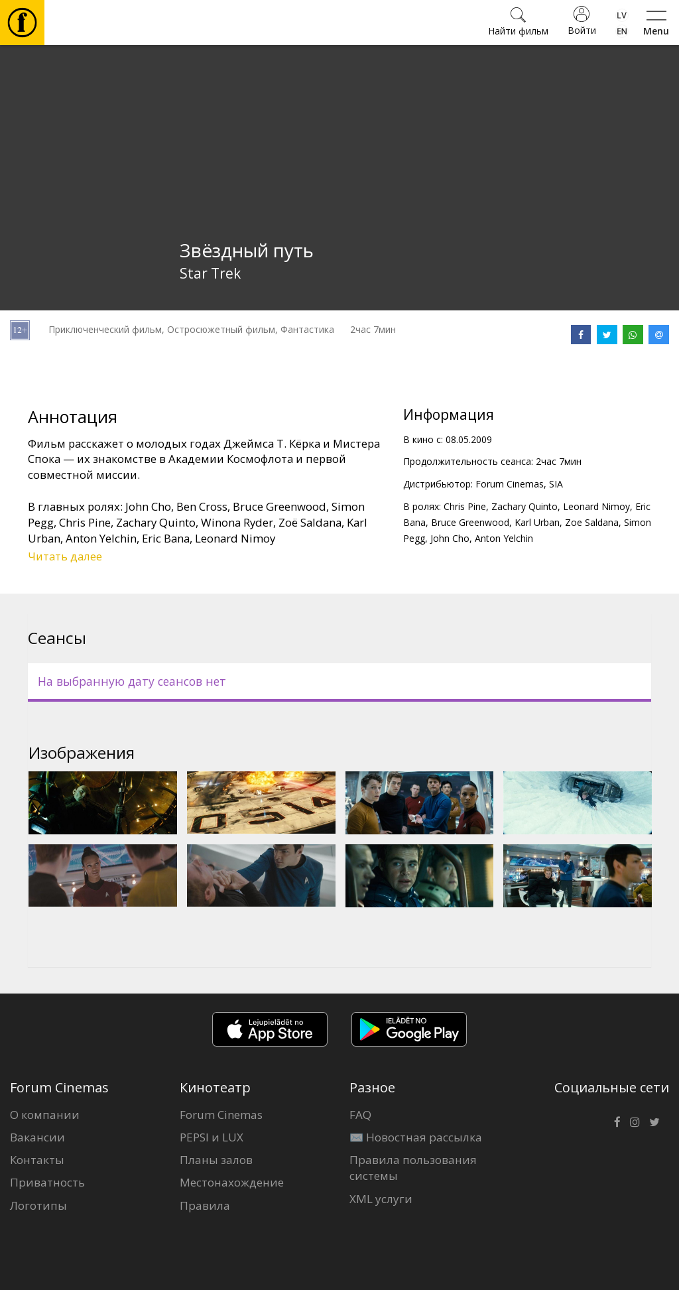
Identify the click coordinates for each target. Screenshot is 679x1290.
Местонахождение (232, 1182)
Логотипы (38, 1205)
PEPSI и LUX (211, 1137)
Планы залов (216, 1159)
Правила (205, 1205)
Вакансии (37, 1137)
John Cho (449, 538)
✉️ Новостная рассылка (415, 1137)
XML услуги (380, 1198)
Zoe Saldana (592, 522)
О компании (45, 1114)
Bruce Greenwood (470, 522)
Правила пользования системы (413, 1167)
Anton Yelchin (504, 538)
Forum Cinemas (221, 1114)
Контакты (37, 1159)
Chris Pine (465, 506)
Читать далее (65, 556)
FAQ (360, 1114)
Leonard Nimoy (596, 506)
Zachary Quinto (524, 506)
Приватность (47, 1182)
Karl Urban (537, 522)
